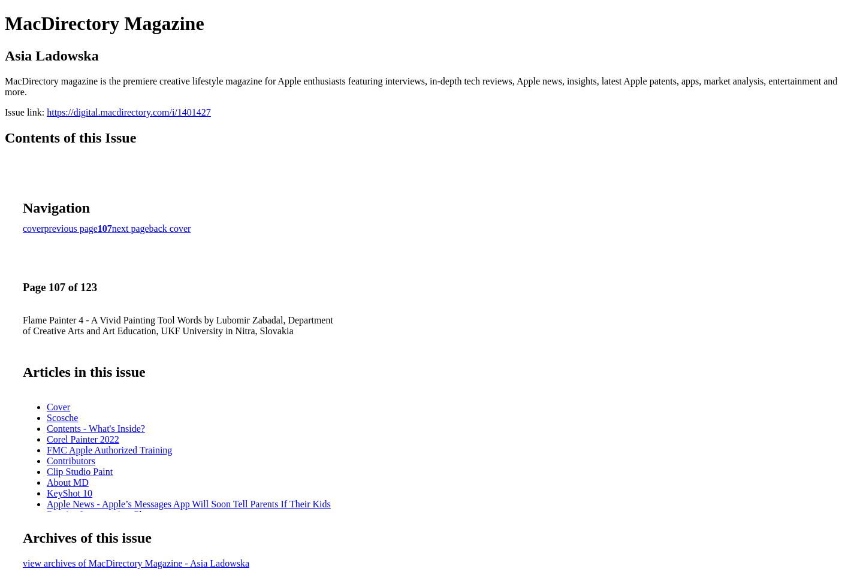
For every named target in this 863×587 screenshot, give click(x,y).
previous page (71, 228)
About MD (68, 482)
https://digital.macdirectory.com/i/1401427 (129, 112)
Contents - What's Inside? (96, 428)
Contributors (71, 461)
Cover (58, 407)
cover (33, 228)
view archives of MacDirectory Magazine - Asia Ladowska (136, 563)
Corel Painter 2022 (83, 439)
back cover (170, 228)
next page (130, 228)
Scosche (62, 418)
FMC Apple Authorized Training (109, 450)
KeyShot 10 (69, 493)
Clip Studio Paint (80, 472)
